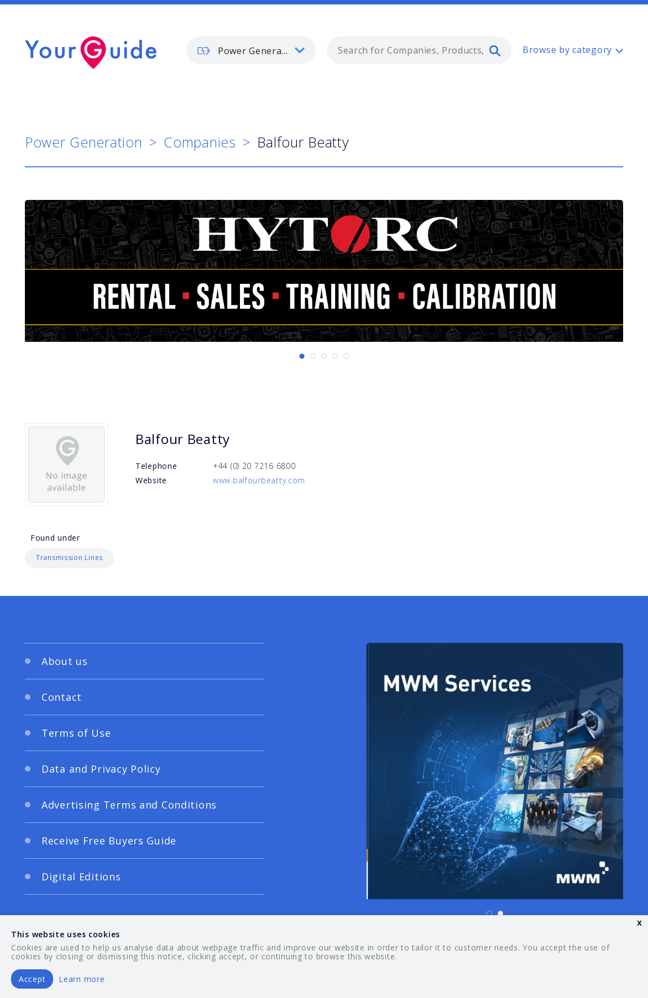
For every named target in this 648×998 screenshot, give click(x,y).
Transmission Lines (69, 557)
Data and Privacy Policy (101, 768)
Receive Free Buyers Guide (108, 840)
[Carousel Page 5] (346, 356)
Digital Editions (81, 876)
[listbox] (251, 50)
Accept (32, 979)
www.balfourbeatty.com (259, 480)
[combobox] (419, 50)
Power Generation (84, 142)
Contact (61, 697)
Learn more (81, 979)
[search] (495, 50)
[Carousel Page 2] (313, 356)
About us (64, 661)
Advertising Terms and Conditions (129, 804)
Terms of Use (76, 733)
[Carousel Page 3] (324, 356)
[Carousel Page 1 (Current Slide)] (302, 356)
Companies (200, 142)
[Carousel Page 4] (335, 356)
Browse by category (567, 50)
